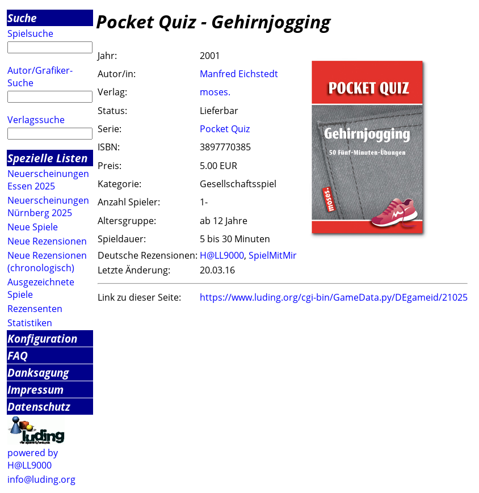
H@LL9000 (222, 255)
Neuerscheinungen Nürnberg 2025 (48, 206)
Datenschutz (38, 406)
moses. (215, 92)
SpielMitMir (273, 255)
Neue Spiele (32, 227)
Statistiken (29, 323)
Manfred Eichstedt (239, 74)
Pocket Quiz (225, 129)
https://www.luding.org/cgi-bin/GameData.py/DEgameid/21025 (334, 297)
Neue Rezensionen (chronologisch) (47, 261)
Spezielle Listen (47, 158)
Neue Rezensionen (47, 241)
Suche (22, 18)
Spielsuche (30, 33)
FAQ (17, 355)
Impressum (35, 389)
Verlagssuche (36, 119)
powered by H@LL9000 (32, 458)
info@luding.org (41, 479)
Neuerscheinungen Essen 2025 (48, 179)
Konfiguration (42, 338)
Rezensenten (34, 308)
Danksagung (38, 372)
